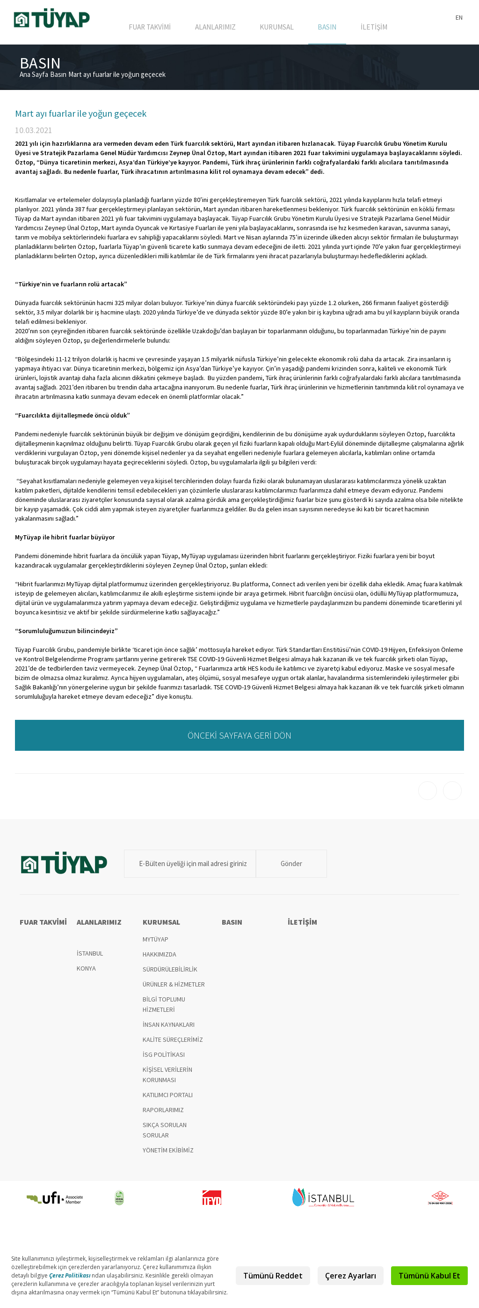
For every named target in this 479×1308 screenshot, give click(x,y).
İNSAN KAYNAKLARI (169, 1029)
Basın (58, 79)
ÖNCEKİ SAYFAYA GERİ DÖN (239, 740)
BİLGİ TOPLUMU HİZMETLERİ (164, 1009)
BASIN (331, 29)
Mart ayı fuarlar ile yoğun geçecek (117, 79)
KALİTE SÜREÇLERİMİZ (173, 1044)
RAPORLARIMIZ (163, 1114)
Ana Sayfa (34, 79)
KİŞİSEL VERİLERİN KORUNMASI (167, 1079)
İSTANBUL (90, 958)
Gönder (284, 868)
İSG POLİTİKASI (164, 1059)
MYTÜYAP (155, 944)
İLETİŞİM (375, 29)
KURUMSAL (283, 29)
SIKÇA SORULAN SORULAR (165, 1134)
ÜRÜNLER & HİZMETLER (174, 989)
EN (459, 17)
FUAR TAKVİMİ (157, 29)
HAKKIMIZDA (159, 959)
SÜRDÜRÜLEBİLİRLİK (170, 974)
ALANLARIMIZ (222, 29)
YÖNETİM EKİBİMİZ (168, 1155)
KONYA (86, 973)
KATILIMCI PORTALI (168, 1099)
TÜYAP (52, 20)
